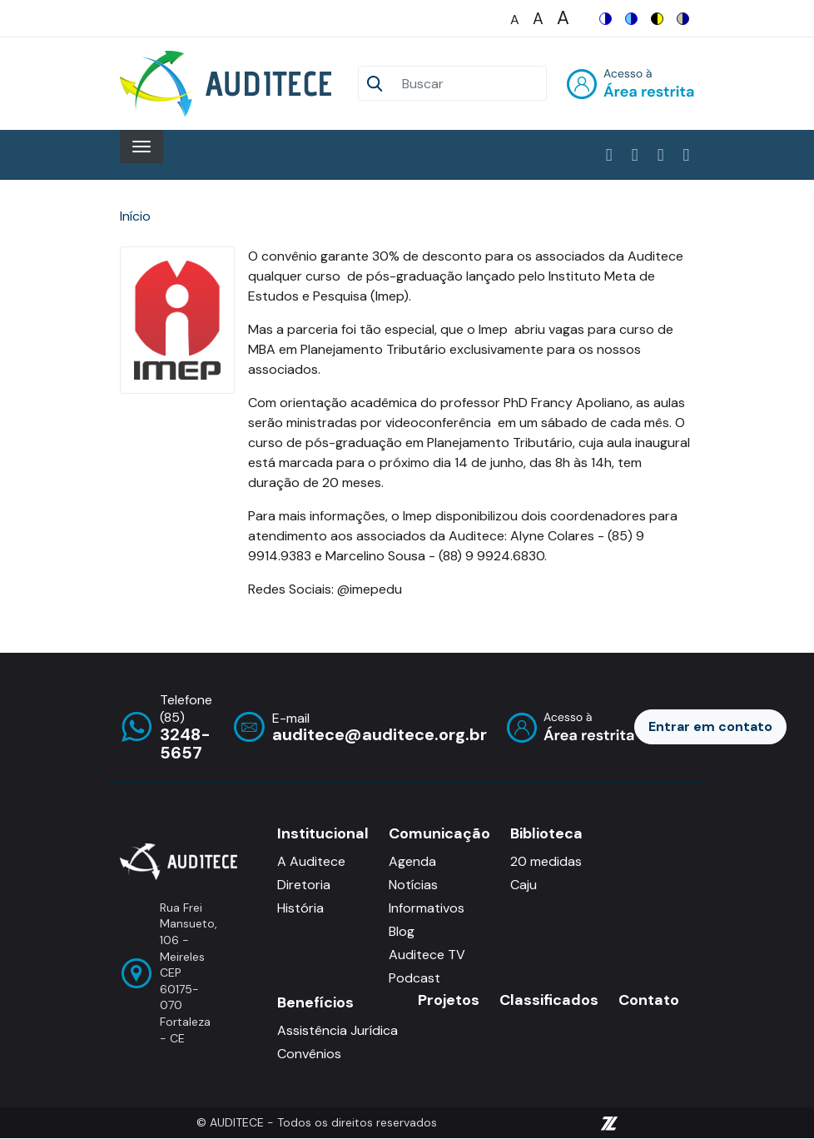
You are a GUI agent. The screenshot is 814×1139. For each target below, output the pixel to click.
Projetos (448, 1001)
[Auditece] (229, 84)
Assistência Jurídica (337, 1030)
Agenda (412, 861)
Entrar (630, 84)
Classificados (548, 1001)
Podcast (414, 978)
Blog (401, 931)
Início (135, 216)
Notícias (413, 884)
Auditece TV (427, 954)
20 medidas (546, 861)
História (300, 908)
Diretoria (303, 884)
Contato (648, 1001)
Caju (523, 884)
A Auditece (311, 861)
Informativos (426, 908)
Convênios (309, 1053)
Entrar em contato (710, 726)
